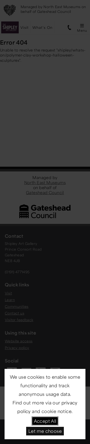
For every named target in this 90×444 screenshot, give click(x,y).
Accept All (45, 421)
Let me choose (45, 431)
